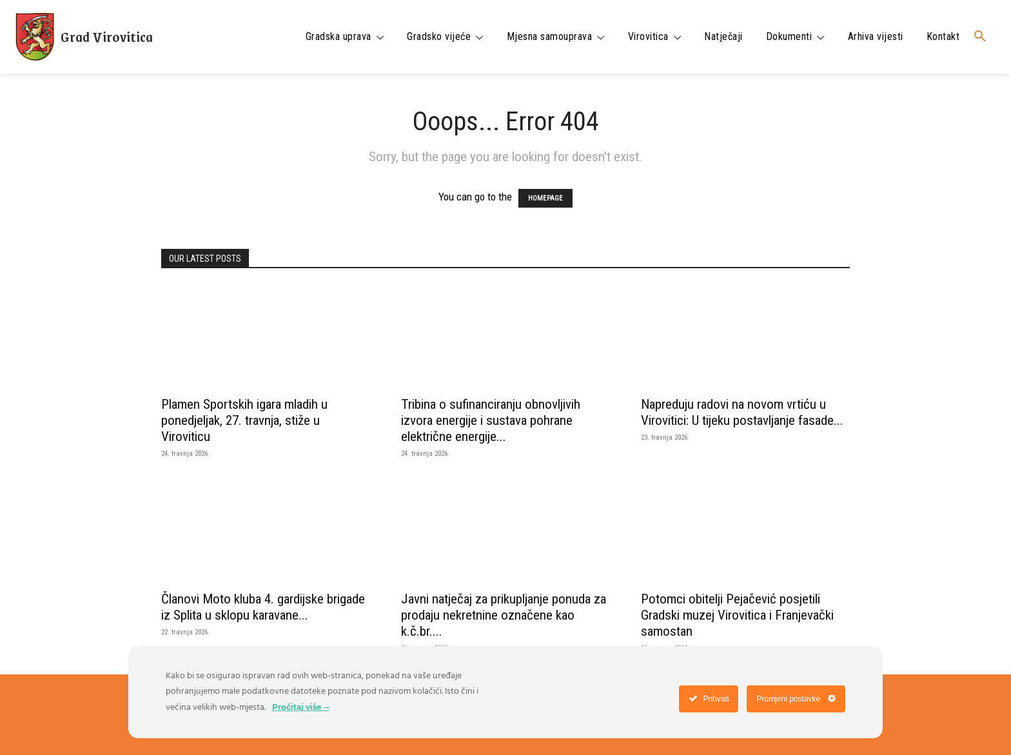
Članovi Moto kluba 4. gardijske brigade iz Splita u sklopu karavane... (263, 607)
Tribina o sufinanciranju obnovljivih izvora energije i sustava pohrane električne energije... (490, 420)
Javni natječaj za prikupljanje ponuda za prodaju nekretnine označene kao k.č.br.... (503, 615)
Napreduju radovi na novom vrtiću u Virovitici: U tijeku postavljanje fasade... (742, 412)
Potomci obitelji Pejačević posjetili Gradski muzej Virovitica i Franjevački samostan (737, 615)
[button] (980, 36)
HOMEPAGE (545, 198)
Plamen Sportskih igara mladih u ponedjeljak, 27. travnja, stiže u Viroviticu (244, 420)
